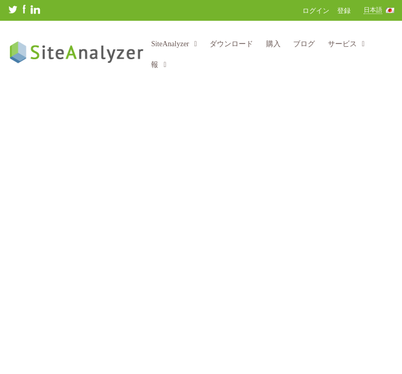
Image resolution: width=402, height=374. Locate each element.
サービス (346, 44)
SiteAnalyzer (174, 44)
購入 (273, 44)
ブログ (304, 44)
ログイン (315, 11)
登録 (344, 11)
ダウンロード (231, 44)
